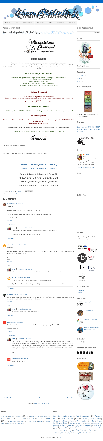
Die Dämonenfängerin (97, 429)
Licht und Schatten (90, 431)
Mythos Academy (82, 421)
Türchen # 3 (43, 165)
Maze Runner (98, 431)
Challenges (72, 23)
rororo (20, 424)
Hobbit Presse (18, 419)
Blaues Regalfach (81, 127)
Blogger (60, 437)
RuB (17, 23)
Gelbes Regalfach (93, 127)
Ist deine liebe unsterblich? (79, 431)
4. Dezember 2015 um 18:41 (21, 358)
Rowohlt (23, 421)
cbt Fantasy (10, 424)
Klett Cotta (38, 419)
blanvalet (40, 421)
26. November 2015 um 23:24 (25, 228)
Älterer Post (70, 397)
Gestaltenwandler (56, 431)
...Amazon (79, 292)
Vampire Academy (83, 416)
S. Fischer (29, 421)
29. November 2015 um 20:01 (19, 245)
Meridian (56, 429)
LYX (48, 419)
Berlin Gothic (69, 425)
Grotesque (70, 431)
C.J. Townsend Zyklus (87, 429)
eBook (79, 81)
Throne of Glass (93, 433)
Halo (90, 427)
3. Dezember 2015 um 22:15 (24, 339)
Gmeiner (47, 416)
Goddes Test (63, 431)
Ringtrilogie (68, 433)
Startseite (39, 397)
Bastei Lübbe (4, 416)
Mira (6, 421)
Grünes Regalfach (82, 129)
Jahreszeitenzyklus (97, 427)
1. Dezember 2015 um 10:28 (20, 294)
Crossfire (84, 419)
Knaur (44, 419)
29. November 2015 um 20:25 (25, 269)
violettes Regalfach (81, 131)
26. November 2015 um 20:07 (21, 204)
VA (78, 419)
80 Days (72, 429)
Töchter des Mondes (58, 425)
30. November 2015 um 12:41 (23, 277)
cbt (3, 424)
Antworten (9, 220)
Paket (78, 78)
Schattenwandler (64, 429)
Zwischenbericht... (88, 310)
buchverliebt (10, 204)
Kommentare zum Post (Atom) (41, 403)
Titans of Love (67, 419)
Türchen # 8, (52, 169)
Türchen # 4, (52, 165)
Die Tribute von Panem (67, 421)
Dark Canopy (63, 427)
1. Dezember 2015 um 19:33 (24, 309)
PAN (18, 421)
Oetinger (12, 421)
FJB (27, 416)
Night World (62, 433)
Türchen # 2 (34, 165)
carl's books (48, 421)
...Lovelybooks (80, 291)
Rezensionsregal (27, 23)
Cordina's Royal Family (81, 427)
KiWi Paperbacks (30, 419)
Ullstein (34, 421)
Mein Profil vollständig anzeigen (85, 167)
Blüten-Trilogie (78, 425)
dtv (15, 424)
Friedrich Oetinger (34, 416)
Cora (14, 416)
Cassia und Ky (88, 425)
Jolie (8, 322)
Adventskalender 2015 (12, 194)
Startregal (8, 23)
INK (24, 419)
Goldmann (3, 419)
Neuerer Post (7, 397)
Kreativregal (40, 23)
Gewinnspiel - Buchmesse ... (91, 319)
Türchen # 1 (25, 165)
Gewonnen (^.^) (88, 302)
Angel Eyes (71, 427)
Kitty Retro (10, 294)
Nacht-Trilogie (55, 433)
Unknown (9, 245)
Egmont (20, 416)
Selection (55, 421)
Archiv (50, 23)
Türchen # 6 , (34, 169)
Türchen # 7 (43, 169)
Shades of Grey (62, 423)
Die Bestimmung (96, 423)
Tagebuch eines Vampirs (84, 433)
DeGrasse (87, 423)
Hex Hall (92, 421)
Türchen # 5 (24, 169)
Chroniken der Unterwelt (76, 423)
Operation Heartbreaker (62, 416)
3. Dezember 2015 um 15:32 (16, 322)
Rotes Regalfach (95, 129)
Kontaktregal (60, 23)
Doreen (13, 191)
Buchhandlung (80, 75)
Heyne (10, 419)
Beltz (10, 416)
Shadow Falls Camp (75, 433)
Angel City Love (78, 429)
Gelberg (43, 416)
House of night (95, 419)
